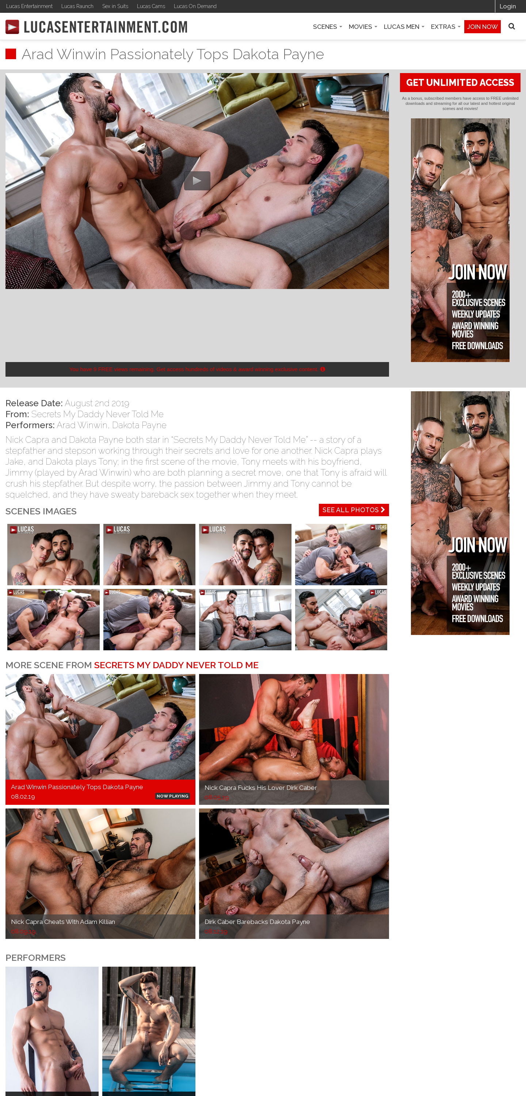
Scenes (327, 26)
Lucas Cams (151, 6)
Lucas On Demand (195, 6)
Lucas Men (404, 26)
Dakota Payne (139, 425)
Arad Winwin (82, 425)
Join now (482, 26)
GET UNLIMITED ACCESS (460, 82)
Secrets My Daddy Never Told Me (97, 414)
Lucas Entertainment (29, 6)
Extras (446, 26)
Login (508, 6)
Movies (363, 26)
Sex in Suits (115, 6)
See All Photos (354, 510)
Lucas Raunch (77, 6)
